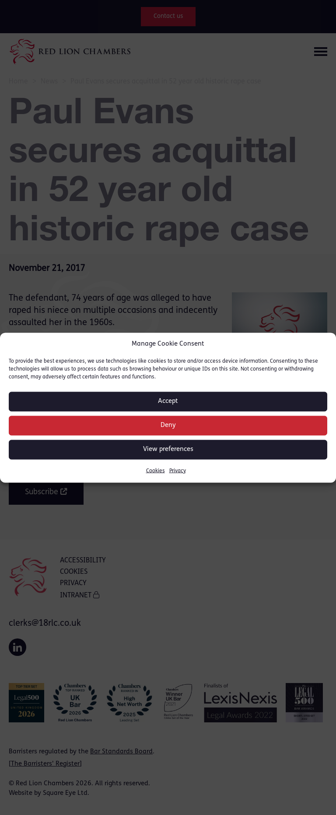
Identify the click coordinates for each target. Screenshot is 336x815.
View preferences (168, 449)
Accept (168, 401)
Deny (168, 425)
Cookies (155, 470)
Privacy (177, 470)
